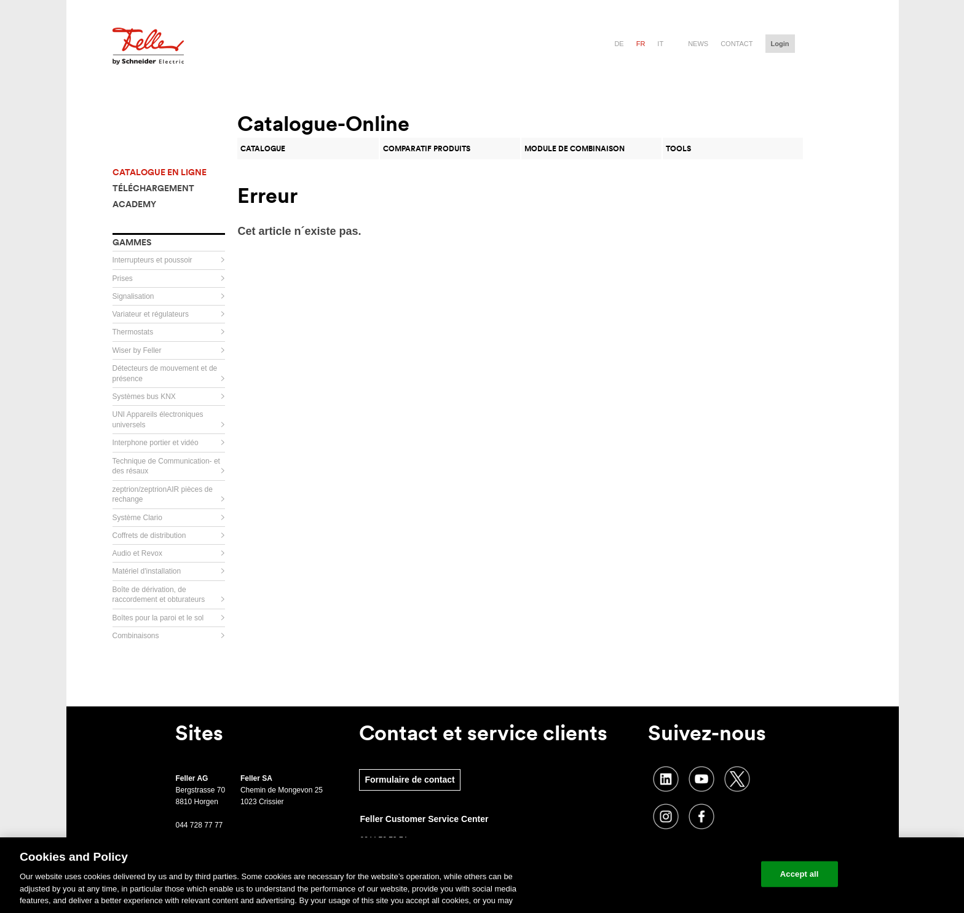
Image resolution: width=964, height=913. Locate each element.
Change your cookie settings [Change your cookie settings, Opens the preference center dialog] (694, 874)
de (618, 43)
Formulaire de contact (409, 780)
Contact (737, 43)
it (660, 43)
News (698, 43)
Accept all (799, 874)
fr (641, 43)
